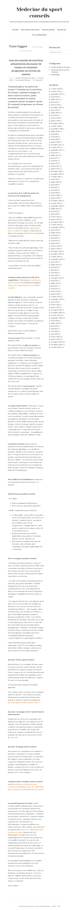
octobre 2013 (55, 257)
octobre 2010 (55, 315)
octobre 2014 (55, 225)
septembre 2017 (56, 150)
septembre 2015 (56, 206)
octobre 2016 (55, 177)
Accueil (15, 30)
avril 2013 (54, 273)
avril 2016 (54, 190)
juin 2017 (54, 158)
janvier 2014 (55, 249)
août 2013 (54, 262)
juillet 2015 (55, 209)
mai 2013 (54, 270)
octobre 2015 (55, 203)
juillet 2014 (55, 233)
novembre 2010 (56, 313)
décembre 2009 (56, 342)
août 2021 (54, 97)
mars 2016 (54, 193)
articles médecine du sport (25, 78)
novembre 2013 (56, 254)
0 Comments (37, 80)
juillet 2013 (55, 265)
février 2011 (55, 305)
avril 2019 (54, 115)
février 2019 (55, 118)
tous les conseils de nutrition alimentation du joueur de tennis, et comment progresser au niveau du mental (26, 67)
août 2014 (54, 230)
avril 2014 (54, 241)
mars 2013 (54, 275)
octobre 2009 (56, 347)
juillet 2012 (55, 283)
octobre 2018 (55, 126)
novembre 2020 (56, 107)
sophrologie (55, 75)
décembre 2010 (56, 310)
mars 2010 (54, 334)
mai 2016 (54, 187)
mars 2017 (54, 163)
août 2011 (54, 302)
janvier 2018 (55, 142)
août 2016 (54, 179)
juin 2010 (54, 326)
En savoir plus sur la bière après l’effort (23, 702)
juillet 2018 (55, 131)
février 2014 (55, 246)
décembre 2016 (56, 171)
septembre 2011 (56, 299)
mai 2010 (54, 329)
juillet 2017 (55, 155)
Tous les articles (48, 30)
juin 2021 (54, 102)
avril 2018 (54, 137)
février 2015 (55, 217)
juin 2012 (54, 286)
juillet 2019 (55, 113)
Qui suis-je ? (62, 30)
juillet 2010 (55, 323)
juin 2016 (54, 185)
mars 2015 (54, 214)
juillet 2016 (55, 182)
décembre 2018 (56, 123)
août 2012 (54, 281)
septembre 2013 (56, 259)
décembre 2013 (56, 251)
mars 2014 (54, 243)
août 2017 (54, 153)
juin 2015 (54, 211)
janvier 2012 (55, 294)
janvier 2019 (55, 121)
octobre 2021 (55, 91)
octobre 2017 (55, 147)
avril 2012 (54, 289)
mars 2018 (54, 139)
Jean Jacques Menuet (23, 80)
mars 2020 (54, 110)
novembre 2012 (56, 278)
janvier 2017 (55, 169)
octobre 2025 (56, 89)
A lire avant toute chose (30, 30)
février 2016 (55, 195)
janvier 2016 (55, 198)
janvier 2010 (55, 339)
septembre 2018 (56, 129)
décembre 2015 (56, 201)
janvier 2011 (55, 307)
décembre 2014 (56, 222)
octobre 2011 (55, 297)
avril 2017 (54, 161)
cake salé (14, 737)
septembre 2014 (56, 227)
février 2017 (55, 166)
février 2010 (55, 337)
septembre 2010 (56, 318)
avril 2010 (54, 331)
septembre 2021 (56, 94)
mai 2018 (54, 134)
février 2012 (55, 291)
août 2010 (54, 321)
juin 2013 (54, 267)
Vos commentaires (39, 35)
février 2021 (55, 105)
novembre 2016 (56, 174)
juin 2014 (54, 235)
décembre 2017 (56, 145)
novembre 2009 (56, 345)
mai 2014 (54, 238)
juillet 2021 (55, 99)
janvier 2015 (55, 219)
